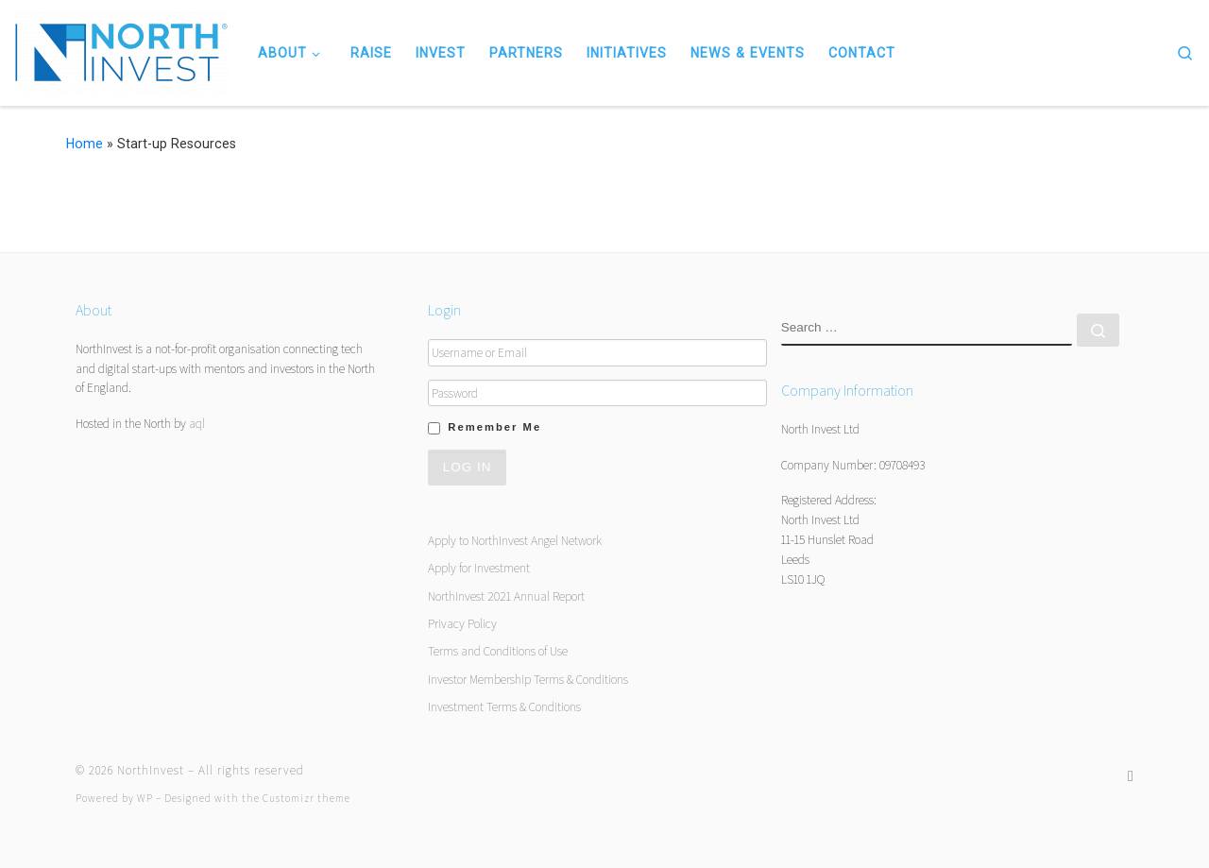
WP (145, 798)
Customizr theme (306, 798)
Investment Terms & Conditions (504, 706)
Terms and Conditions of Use (498, 650)
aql (197, 423)
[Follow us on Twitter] (1130, 776)
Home (84, 143)
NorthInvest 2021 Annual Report (506, 595)
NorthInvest (150, 770)
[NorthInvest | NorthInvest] (122, 50)
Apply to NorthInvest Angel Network (515, 540)
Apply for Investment (479, 567)
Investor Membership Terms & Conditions (528, 679)
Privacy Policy (462, 623)
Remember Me (494, 427)
